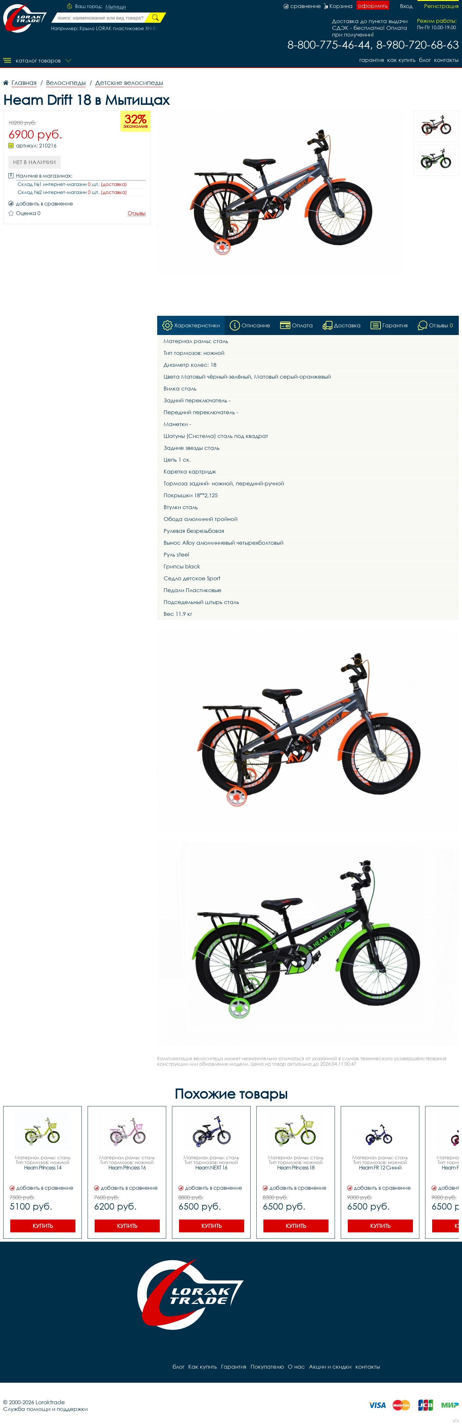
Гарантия (370, 59)
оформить (373, 5)
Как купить (401, 59)
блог (425, 59)
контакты (446, 59)
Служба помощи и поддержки (45, 1409)
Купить (43, 1226)
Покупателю (266, 1366)
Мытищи (116, 6)
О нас (295, 1366)
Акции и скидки (329, 1366)
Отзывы (137, 213)
